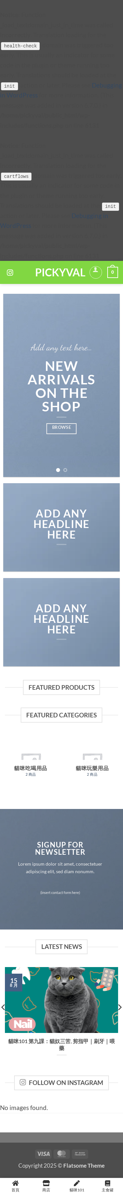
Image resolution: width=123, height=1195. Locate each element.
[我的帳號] (96, 272)
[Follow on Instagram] (10, 273)
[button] (112, 272)
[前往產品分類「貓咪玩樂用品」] (92, 763)
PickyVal (59, 272)
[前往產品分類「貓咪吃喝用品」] (30, 763)
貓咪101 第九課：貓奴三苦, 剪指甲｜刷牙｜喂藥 (61, 1044)
